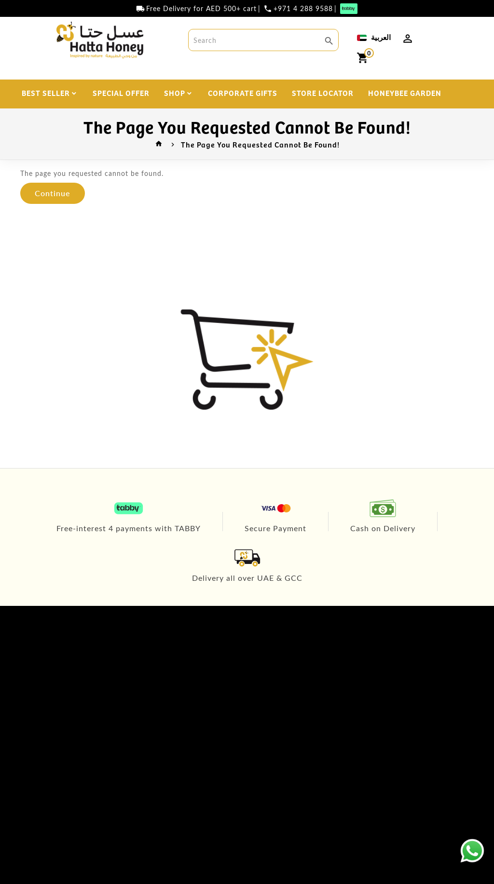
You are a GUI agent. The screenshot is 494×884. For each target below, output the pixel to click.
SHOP (174, 92)
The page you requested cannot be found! (260, 144)
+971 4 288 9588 (303, 8)
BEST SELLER (46, 92)
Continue (52, 193)
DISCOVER (289, 119)
